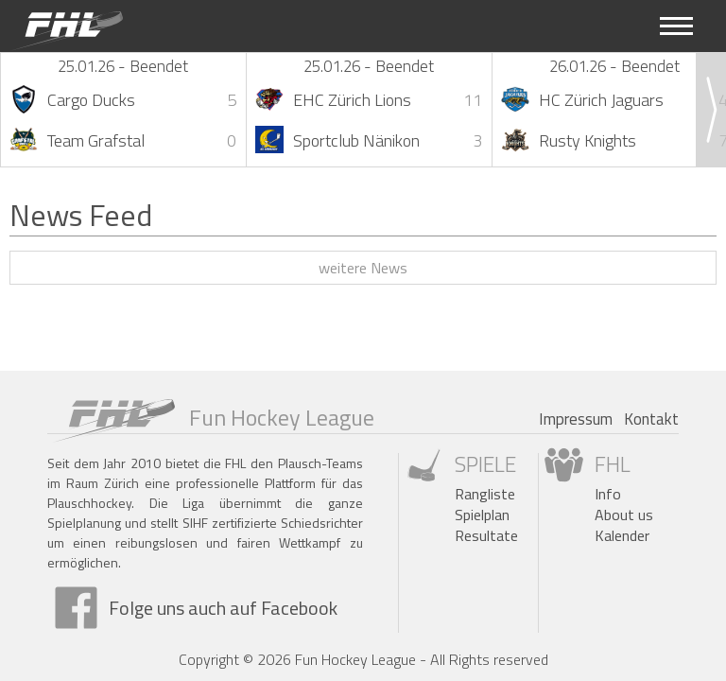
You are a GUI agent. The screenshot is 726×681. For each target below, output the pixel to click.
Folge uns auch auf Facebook (223, 607)
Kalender (622, 535)
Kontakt (651, 419)
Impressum (576, 419)
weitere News (363, 267)
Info (608, 493)
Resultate (486, 535)
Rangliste (485, 493)
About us (624, 514)
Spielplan (482, 514)
